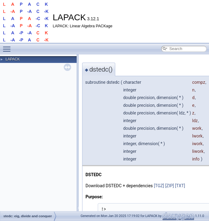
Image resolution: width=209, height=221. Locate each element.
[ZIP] (169, 185)
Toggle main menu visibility (8, 46)
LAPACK (13, 59)
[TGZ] (159, 185)
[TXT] (180, 185)
